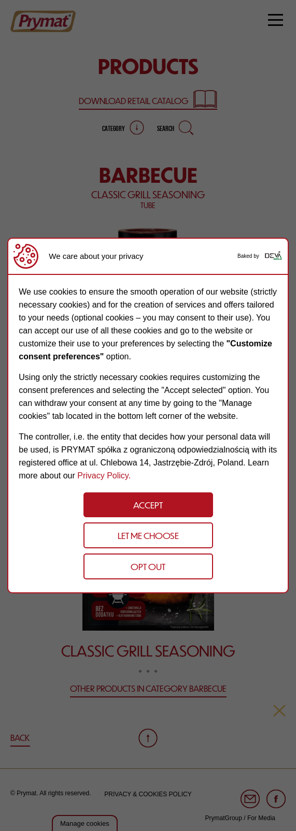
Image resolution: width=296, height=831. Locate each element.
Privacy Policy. (104, 475)
